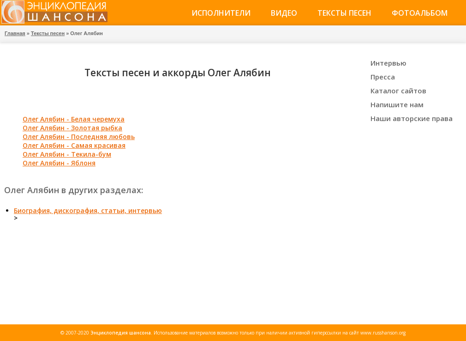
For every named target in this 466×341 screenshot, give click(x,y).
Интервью (388, 62)
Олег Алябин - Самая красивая (74, 145)
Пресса (382, 76)
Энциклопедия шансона (120, 332)
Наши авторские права (411, 118)
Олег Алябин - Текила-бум (67, 154)
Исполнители (221, 13)
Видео (284, 13)
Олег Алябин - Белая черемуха (74, 119)
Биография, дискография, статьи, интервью (88, 210)
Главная (15, 33)
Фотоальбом (420, 13)
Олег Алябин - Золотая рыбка (72, 127)
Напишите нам (397, 104)
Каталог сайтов (398, 90)
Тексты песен (344, 13)
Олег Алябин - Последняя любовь (79, 136)
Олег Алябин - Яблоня (59, 162)
